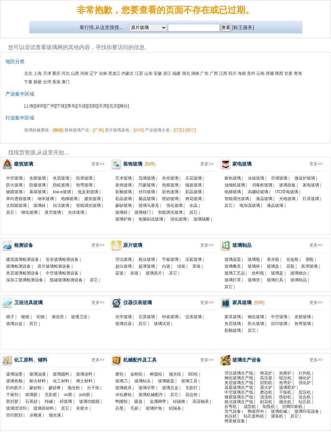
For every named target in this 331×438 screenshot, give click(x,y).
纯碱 (49, 401)
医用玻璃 (309, 266)
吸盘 (138, 401)
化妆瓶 (292, 259)
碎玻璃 (66, 401)
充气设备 (233, 411)
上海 (37, 73)
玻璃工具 (189, 381)
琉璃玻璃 (147, 178)
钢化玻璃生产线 (239, 378)
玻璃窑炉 (287, 387)
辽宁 (93, 73)
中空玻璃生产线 (239, 392)
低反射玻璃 (88, 191)
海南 (242, 73)
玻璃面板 (287, 185)
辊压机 (285, 378)
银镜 (25, 316)
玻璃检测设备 (18, 266)
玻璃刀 (121, 381)
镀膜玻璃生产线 (239, 397)
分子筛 (93, 387)
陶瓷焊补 (256, 411)
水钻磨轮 (123, 394)
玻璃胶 (31, 394)
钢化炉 (305, 378)
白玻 (166, 266)
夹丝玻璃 (170, 178)
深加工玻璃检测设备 (24, 280)
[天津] (103, 105)
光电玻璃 (287, 198)
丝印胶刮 (14, 415)
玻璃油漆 (37, 374)
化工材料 (61, 381)
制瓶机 (269, 406)
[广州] (50, 105)
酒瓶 (309, 259)
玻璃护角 (123, 219)
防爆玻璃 (37, 185)
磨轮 (119, 374)
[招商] (150, 163)
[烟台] (123, 105)
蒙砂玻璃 (123, 205)
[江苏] (179, 130)
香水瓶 (273, 259)
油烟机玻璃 (235, 185)
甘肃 (288, 73)
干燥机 (285, 392)
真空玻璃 (53, 212)
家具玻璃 (233, 316)
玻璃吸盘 (166, 381)
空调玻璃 (279, 178)
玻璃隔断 (201, 219)
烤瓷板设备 (235, 421)
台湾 (47, 82)
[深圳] (40, 105)
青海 (298, 73)
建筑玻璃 (92, 198)
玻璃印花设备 (306, 411)
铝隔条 (175, 408)
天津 (47, 73)
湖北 (186, 73)
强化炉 (305, 382)
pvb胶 (85, 394)
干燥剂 (12, 394)
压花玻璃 (193, 178)
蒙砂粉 (35, 387)
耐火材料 (37, 381)
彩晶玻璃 (193, 191)
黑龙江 (114, 73)
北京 (28, 73)
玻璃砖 (39, 205)
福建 (176, 73)
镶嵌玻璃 (193, 185)
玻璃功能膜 (89, 401)
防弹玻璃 (84, 178)
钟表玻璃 (170, 316)
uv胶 (68, 394)
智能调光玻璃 (88, 205)
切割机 (266, 382)
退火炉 (266, 387)
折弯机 (231, 406)
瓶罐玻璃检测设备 (66, 280)
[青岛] (71, 105)
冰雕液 (35, 415)
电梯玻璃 (69, 198)
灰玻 (134, 273)
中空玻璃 (14, 178)
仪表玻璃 (193, 316)
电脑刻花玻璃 (151, 219)
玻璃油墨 (14, 374)
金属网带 (158, 401)
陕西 (279, 73)
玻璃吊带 (147, 387)
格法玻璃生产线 (239, 401)
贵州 (251, 73)
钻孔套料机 (254, 416)
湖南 (195, 73)
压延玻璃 (193, 259)
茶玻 (196, 266)
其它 (10, 212)
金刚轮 (136, 374)
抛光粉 (74, 387)
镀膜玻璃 (14, 191)
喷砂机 (285, 397)
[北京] (113, 105)
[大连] (81, 105)
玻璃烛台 (298, 273)
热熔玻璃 (170, 185)
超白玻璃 (123, 266)
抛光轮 (175, 374)
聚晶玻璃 (147, 198)
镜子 (10, 316)
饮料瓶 (258, 273)
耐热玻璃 (233, 178)
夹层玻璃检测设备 (22, 273)
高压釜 (266, 378)
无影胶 (51, 394)
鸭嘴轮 (121, 401)
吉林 (103, 73)
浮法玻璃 (123, 259)
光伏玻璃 (76, 212)
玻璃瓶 (254, 259)
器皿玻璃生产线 (239, 387)
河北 (65, 73)
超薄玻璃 (147, 266)
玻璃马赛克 (149, 205)
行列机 (305, 373)
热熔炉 (285, 373)
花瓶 (290, 266)
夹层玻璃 (61, 178)
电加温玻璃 (250, 205)
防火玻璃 (14, 185)
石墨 (119, 408)
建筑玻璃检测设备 (22, 259)
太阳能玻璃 (16, 205)
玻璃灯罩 (233, 280)
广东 (204, 73)
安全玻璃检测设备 (62, 259)
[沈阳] (92, 105)
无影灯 (191, 387)
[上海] (29, 105)
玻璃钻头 (142, 381)
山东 (148, 73)
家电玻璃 (311, 185)
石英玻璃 (147, 316)
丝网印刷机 (292, 406)
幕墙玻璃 (37, 191)
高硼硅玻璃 (258, 191)
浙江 (167, 73)
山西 (75, 73)
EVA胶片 (14, 387)
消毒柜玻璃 (262, 185)
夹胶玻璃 (37, 178)
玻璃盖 (277, 273)
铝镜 (41, 316)
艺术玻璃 (123, 178)
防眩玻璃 (61, 185)
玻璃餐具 (233, 266)
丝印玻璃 (147, 191)
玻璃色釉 (14, 381)
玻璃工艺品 (235, 273)
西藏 (270, 73)
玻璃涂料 (84, 374)
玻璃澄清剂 (16, 408)
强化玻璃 (174, 205)
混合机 (305, 397)
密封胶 (12, 401)
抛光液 (55, 415)
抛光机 (285, 401)
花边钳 (191, 394)
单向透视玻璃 (18, 198)
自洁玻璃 (61, 205)
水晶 (193, 205)
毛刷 (134, 408)
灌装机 (277, 416)
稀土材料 (84, 381)
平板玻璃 (170, 259)
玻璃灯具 (275, 280)
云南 (260, 73)
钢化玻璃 (29, 212)
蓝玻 (119, 273)
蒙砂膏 (54, 387)
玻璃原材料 (43, 408)
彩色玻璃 (170, 191)
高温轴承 (200, 401)
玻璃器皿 (233, 259)
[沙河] (138, 130)
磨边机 (266, 392)
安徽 (158, 73)
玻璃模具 (123, 387)
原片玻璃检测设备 (54, 266)
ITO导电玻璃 (286, 191)
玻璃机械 (279, 411)
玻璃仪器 (123, 323)
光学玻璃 (123, 316)
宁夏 (28, 82)
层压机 (305, 392)
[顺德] (58, 130)
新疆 (37, 82)
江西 (223, 73)
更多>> (97, 163)
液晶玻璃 (264, 198)
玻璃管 (254, 280)
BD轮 (193, 374)
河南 (84, 73)
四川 (232, 73)
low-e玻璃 (62, 191)
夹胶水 (82, 408)
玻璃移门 (142, 212)
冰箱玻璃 (256, 178)
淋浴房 (58, 316)
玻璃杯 (254, 266)
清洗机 (266, 397)
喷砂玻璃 (170, 198)
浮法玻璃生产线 (239, 373)
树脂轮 (156, 374)
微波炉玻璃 (304, 178)
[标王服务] (243, 27)
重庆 (56, 73)
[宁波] (61, 105)
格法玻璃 (147, 259)
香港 (56, 82)
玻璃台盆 (14, 323)
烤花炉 (266, 373)
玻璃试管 (162, 323)
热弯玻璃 (84, 185)
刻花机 (266, 401)
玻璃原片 (154, 273)
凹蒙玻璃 (147, 185)
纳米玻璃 (46, 198)
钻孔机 (305, 401)
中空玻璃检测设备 (62, 273)
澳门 (65, 82)
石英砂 (31, 401)
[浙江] (190, 130)
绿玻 (181, 266)
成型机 (250, 406)
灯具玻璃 (311, 198)
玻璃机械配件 (151, 394)
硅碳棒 (179, 401)
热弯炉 (285, 382)
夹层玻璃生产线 (239, 382)
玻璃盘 (273, 266)
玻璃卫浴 (79, 316)
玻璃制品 (298, 280)
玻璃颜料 (61, 374)
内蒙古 (127, 73)
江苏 (139, 73)
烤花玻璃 (193, 198)
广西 (214, 73)
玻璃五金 (170, 387)
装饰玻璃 (123, 185)
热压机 (231, 416)
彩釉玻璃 (123, 191)
